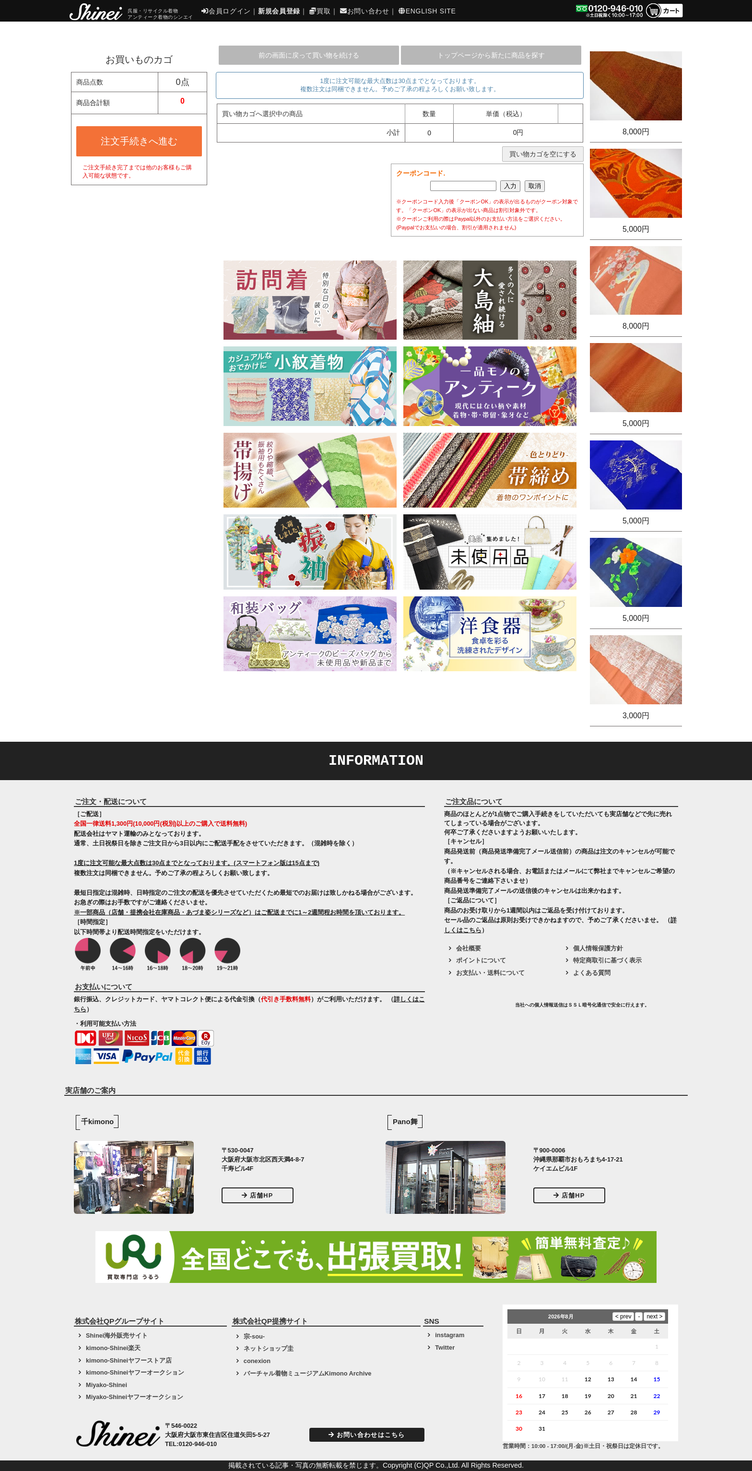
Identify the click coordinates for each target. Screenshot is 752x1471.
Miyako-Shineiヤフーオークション (134, 1396)
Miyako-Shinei (106, 1384)
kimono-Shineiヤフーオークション (135, 1372)
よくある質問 (592, 972)
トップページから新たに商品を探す (491, 55)
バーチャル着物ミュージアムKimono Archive (308, 1373)
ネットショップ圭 (269, 1348)
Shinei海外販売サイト (117, 1335)
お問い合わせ (364, 11)
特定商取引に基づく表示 (607, 960)
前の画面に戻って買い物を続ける (308, 55)
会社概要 (468, 948)
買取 (319, 11)
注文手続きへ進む (139, 141)
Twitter (445, 1347)
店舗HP (257, 1195)
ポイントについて (481, 960)
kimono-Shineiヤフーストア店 (129, 1360)
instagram (449, 1335)
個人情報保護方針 (598, 948)
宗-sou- (254, 1336)
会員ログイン (226, 11)
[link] (478, 1008)
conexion (257, 1360)
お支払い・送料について (490, 972)
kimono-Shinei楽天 (113, 1348)
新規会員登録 (279, 11)
